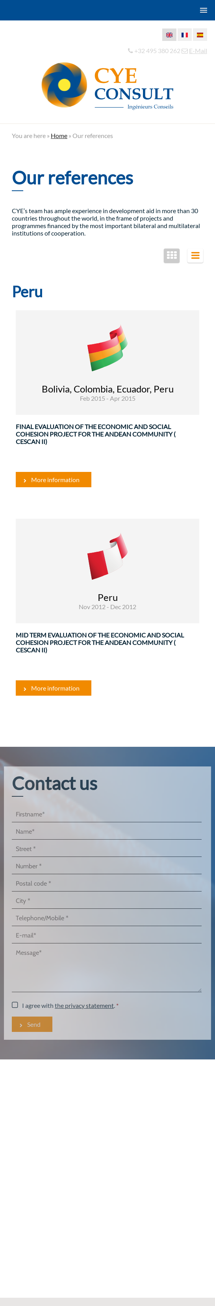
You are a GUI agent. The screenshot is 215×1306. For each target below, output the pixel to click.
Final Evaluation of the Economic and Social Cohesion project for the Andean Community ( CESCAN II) (96, 434)
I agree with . (68, 1005)
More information (55, 479)
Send (34, 1024)
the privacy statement (84, 1005)
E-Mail (198, 50)
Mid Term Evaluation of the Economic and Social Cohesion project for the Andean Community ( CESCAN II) (100, 642)
